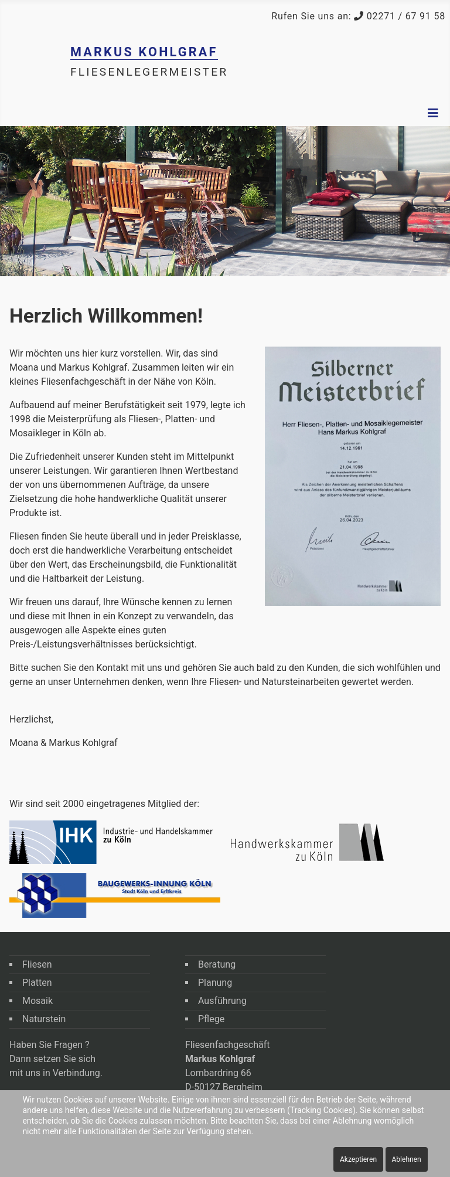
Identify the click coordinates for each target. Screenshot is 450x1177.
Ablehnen (406, 1159)
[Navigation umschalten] (433, 113)
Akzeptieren (358, 1159)
